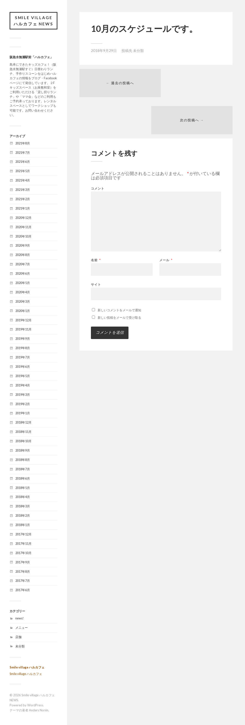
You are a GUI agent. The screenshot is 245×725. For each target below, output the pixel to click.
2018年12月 (23, 423)
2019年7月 (22, 358)
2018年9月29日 (104, 50)
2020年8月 (22, 255)
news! (19, 619)
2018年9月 (22, 451)
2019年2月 (22, 404)
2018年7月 (22, 469)
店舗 (18, 637)
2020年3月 (22, 302)
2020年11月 (23, 227)
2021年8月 (22, 143)
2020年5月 (22, 283)
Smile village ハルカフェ (27, 667)
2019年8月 (22, 348)
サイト (96, 248)
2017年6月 (22, 590)
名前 (96, 224)
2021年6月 (22, 162)
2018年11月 (23, 432)
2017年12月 (23, 535)
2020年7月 (22, 264)
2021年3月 (22, 190)
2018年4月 (22, 497)
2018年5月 (22, 488)
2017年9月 (22, 563)
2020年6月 (22, 274)
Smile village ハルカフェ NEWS (33, 21)
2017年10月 (23, 553)
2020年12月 (23, 218)
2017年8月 (22, 572)
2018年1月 (22, 525)
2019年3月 (22, 395)
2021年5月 (22, 171)
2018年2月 (22, 516)
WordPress (35, 706)
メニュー (21, 628)
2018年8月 (22, 460)
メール (166, 224)
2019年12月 (23, 320)
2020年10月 (23, 236)
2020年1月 (22, 311)
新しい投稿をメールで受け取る (119, 282)
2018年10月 (23, 441)
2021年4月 (22, 181)
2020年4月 (22, 293)
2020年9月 (22, 246)
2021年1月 (22, 209)
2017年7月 (22, 581)
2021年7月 (22, 153)
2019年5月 (22, 376)
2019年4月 (22, 386)
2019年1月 (22, 413)
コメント (97, 152)
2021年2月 (22, 199)
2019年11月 (23, 330)
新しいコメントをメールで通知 (119, 274)
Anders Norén (38, 710)
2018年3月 (22, 507)
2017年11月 (23, 544)
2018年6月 (22, 479)
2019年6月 (22, 367)
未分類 (20, 647)
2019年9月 (22, 339)
